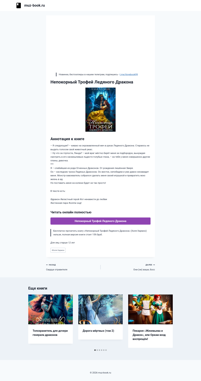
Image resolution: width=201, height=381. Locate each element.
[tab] (95, 350)
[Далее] (167, 321)
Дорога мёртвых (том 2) (98, 330)
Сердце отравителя (72, 267)
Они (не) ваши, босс (129, 267)
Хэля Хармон (58, 250)
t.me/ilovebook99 (129, 74)
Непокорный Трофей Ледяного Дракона (100, 221)
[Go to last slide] (33, 321)
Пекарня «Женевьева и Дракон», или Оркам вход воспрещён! (149, 335)
